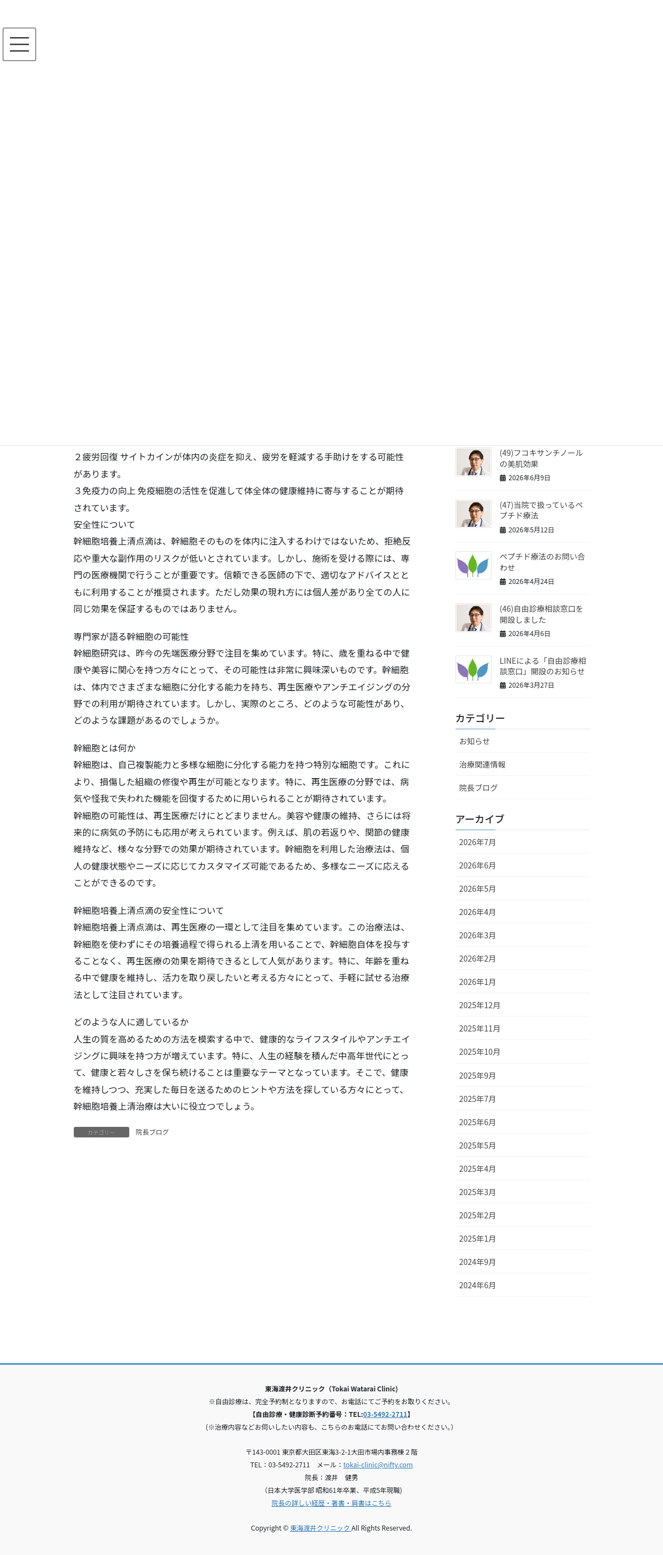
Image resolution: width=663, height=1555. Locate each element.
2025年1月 (478, 1238)
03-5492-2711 (385, 1414)
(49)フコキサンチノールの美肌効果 (542, 458)
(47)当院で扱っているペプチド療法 (541, 510)
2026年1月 (478, 981)
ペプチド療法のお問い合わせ (542, 562)
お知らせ (474, 740)
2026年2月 (478, 958)
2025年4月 (478, 1168)
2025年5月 (478, 1145)
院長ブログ (152, 1131)
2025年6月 (478, 1121)
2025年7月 (478, 1098)
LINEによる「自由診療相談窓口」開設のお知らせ (543, 666)
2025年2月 (478, 1215)
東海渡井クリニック (321, 1527)
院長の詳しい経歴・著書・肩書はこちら (331, 1502)
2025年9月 (478, 1075)
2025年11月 (480, 1028)
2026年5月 (478, 888)
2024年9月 (478, 1261)
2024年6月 (478, 1284)
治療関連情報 (482, 764)
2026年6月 (478, 865)
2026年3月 (478, 935)
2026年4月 (478, 911)
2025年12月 (480, 1004)
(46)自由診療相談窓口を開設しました (542, 614)
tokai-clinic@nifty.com (378, 1464)
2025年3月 (478, 1191)
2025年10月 (480, 1051)
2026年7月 (478, 841)
